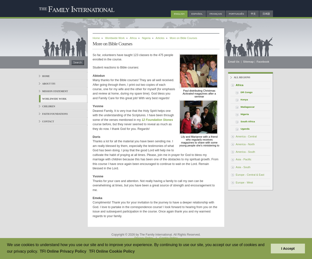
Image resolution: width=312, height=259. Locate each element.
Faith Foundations (55, 114)
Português (236, 13)
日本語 (266, 13)
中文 (253, 13)
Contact (48, 121)
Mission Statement (55, 91)
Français (216, 13)
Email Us (234, 61)
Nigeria (146, 38)
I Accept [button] (287, 248)
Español (197, 13)
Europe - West (244, 182)
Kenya (244, 99)
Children (48, 106)
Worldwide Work (54, 98)
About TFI (48, 83)
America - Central (246, 136)
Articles (160, 38)
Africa (133, 38)
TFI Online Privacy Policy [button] (63, 251)
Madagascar (248, 107)
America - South (245, 151)
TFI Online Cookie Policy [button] (112, 251)
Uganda (245, 128)
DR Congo (247, 92)
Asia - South (243, 167)
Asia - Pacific (243, 159)
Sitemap (248, 61)
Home (46, 76)
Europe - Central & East (250, 174)
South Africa (248, 121)
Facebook (263, 61)
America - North (245, 144)
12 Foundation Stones (157, 120)
